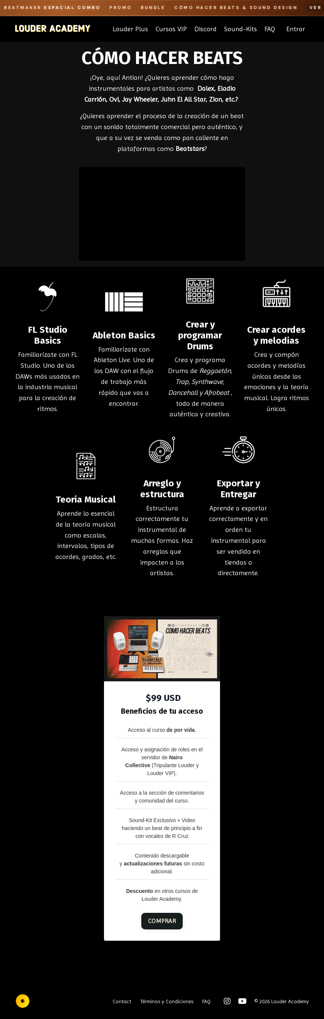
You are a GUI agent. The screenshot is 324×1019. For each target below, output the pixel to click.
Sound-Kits (240, 29)
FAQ (269, 29)
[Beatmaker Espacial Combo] (162, 8)
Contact (122, 1001)
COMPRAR (162, 921)
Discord (205, 29)
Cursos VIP (171, 29)
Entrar (295, 29)
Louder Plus (130, 29)
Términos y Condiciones (166, 1001)
